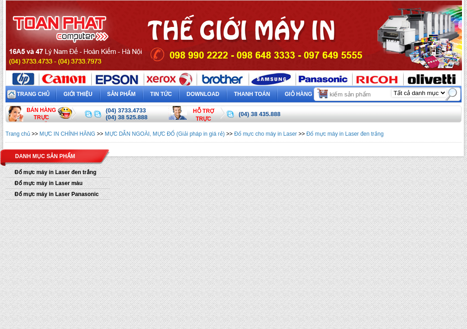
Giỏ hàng (307, 93)
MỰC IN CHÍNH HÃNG (67, 134)
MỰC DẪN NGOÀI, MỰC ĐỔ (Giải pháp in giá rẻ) (165, 134)
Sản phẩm (121, 94)
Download (203, 94)
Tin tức (161, 94)
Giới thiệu (77, 94)
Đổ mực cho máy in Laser (265, 134)
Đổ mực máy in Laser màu (49, 183)
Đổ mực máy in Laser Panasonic (57, 194)
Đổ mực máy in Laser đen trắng (345, 134)
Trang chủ (33, 94)
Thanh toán (252, 94)
